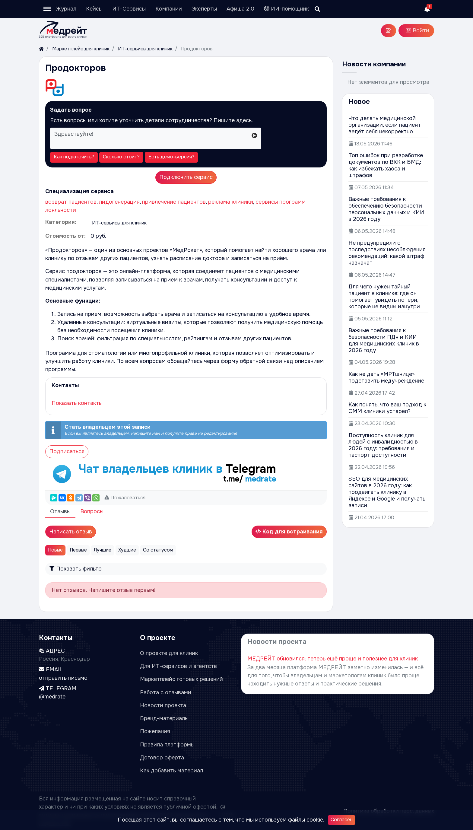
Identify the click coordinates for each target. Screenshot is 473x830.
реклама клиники (230, 201)
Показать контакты (77, 403)
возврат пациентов (71, 201)
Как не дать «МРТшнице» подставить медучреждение (386, 377)
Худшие (127, 550)
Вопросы (91, 511)
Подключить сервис (186, 177)
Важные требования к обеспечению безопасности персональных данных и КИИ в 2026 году (386, 209)
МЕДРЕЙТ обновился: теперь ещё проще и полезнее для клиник (332, 658)
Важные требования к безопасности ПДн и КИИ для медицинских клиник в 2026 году (383, 340)
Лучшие (102, 550)
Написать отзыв (70, 531)
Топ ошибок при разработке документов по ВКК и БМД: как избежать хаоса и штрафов (385, 165)
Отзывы (60, 511)
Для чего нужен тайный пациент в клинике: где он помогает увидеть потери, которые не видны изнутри (384, 296)
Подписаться (66, 451)
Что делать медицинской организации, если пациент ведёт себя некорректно (384, 125)
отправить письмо (63, 678)
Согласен (342, 820)
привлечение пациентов (174, 201)
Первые (78, 550)
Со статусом (158, 550)
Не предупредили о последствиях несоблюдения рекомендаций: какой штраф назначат (387, 252)
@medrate (52, 696)
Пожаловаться (127, 498)
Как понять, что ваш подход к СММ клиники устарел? (387, 408)
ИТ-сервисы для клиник (119, 223)
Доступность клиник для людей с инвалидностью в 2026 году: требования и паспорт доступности (383, 445)
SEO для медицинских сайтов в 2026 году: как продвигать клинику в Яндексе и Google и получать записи (386, 492)
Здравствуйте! (149, 138)
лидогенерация (119, 201)
